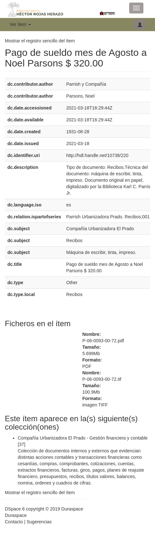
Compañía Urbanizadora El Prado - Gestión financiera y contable (83, 438)
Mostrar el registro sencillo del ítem (40, 40)
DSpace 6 (14, 508)
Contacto (14, 521)
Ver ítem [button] (20, 24)
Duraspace (16, 515)
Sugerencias (39, 521)
